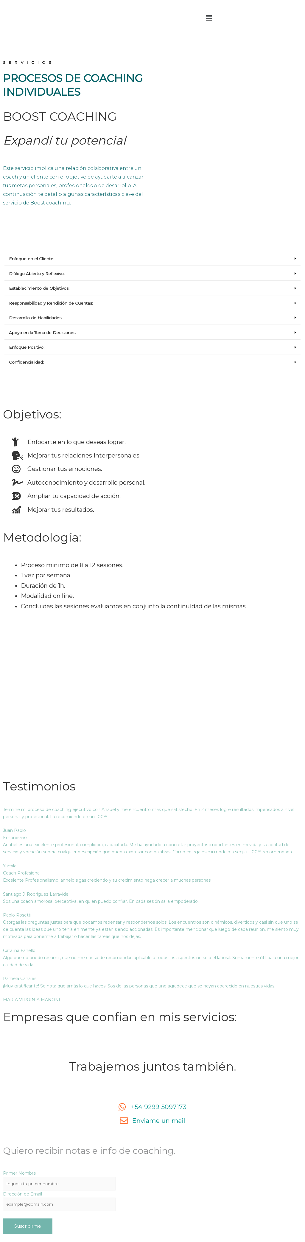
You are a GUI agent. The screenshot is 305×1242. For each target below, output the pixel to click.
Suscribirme (27, 1225)
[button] (209, 18)
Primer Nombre (19, 1172)
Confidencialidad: (26, 361)
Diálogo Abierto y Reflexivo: (37, 273)
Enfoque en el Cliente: (32, 258)
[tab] (152, 259)
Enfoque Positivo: (27, 346)
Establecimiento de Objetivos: (40, 288)
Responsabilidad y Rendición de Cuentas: (51, 302)
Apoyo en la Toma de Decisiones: (43, 331)
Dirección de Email (22, 1193)
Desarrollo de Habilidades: (35, 317)
